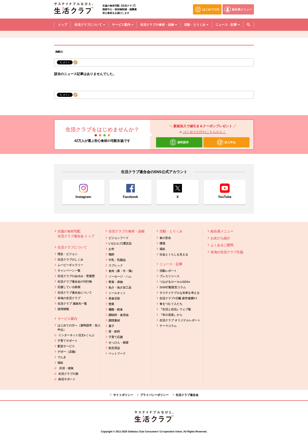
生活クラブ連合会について (75, 292)
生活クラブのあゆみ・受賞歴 (76, 276)
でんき (62, 357)
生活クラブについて (72, 247)
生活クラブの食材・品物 (126, 231)
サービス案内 (67, 318)
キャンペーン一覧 (69, 270)
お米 (111, 249)
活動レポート (168, 270)
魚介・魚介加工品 (120, 287)
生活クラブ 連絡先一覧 (72, 303)
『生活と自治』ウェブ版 (175, 309)
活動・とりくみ (171, 231)
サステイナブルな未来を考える (179, 292)
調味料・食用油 (119, 315)
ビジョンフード (119, 238)
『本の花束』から (171, 314)
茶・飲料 (114, 331)
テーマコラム (168, 325)
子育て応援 (116, 337)
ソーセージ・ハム (120, 276)
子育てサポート (68, 340)
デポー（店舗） (68, 351)
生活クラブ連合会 (187, 395)
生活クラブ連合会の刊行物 (75, 281)
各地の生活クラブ (69, 298)
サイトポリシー (123, 395)
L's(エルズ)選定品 (120, 243)
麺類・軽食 (116, 309)
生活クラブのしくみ (70, 259)
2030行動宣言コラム (173, 287)
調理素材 (114, 320)
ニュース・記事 (171, 264)
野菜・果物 (116, 282)
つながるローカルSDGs (175, 281)
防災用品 (114, 348)
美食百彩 (114, 298)
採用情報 (63, 309)
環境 (162, 243)
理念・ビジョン (68, 254)
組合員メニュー (222, 231)
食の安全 (165, 238)
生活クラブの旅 (66, 373)
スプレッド (116, 265)
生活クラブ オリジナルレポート (180, 320)
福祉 (60, 362)
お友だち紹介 (220, 238)
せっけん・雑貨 (119, 342)
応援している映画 (69, 287)
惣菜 (111, 304)
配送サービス (66, 346)
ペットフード (117, 353)
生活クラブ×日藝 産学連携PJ (178, 298)
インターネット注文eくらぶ (74, 335)
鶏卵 (111, 254)
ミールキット (117, 293)
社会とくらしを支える (174, 254)
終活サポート (64, 379)
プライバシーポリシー (154, 395)
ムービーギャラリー (70, 265)
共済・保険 (63, 368)
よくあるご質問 (222, 245)
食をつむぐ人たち (171, 303)
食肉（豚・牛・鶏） (121, 271)
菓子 (111, 326)
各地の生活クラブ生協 (227, 252)
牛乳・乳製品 (117, 260)
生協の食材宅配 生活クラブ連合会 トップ (76, 234)
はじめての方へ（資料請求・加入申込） (79, 327)
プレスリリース (169, 276)
